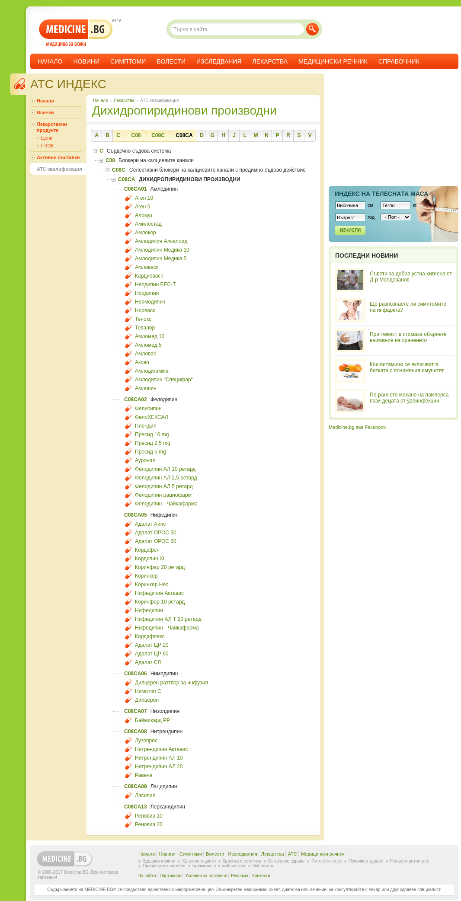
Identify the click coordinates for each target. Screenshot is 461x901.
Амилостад (148, 224)
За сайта (147, 875)
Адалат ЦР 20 (151, 645)
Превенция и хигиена (164, 865)
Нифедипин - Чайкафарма (167, 628)
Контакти (261, 875)
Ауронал (145, 460)
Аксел (142, 362)
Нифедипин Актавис (159, 593)
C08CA (184, 135)
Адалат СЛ (148, 662)
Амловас (145, 354)
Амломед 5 (148, 345)
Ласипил (145, 795)
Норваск (145, 310)
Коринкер (146, 576)
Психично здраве (366, 861)
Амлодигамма (151, 371)
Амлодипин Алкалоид (161, 241)
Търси (312, 29)
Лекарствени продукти (52, 127)
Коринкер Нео (152, 584)
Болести (171, 61)
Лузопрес (146, 741)
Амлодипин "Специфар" (164, 380)
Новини (86, 61)
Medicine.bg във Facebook (357, 427)
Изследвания (219, 61)
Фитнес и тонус (326, 861)
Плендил (146, 426)
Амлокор (145, 233)
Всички (45, 112)
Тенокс (143, 319)
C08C (158, 135)
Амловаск (146, 267)
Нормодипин (150, 302)
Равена (144, 775)
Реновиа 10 (149, 816)
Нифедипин (149, 610)
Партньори (170, 875)
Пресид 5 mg (150, 452)
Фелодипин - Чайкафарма (166, 504)
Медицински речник (333, 61)
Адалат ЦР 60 (151, 654)
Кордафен (147, 550)
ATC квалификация (59, 169)
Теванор (145, 328)
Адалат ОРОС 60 (155, 541)
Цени (46, 138)
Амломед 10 (149, 336)
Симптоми (128, 61)
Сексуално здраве (286, 861)
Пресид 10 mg (152, 434)
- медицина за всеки (76, 33)
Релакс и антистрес (409, 861)
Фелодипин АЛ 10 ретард (165, 469)
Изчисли (350, 230)
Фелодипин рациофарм (163, 495)
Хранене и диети (199, 861)
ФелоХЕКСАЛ (151, 417)
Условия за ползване (206, 875)
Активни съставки (58, 157)
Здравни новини (159, 861)
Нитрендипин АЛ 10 (159, 758)
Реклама (239, 875)
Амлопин (146, 388)
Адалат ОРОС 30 (155, 533)
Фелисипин (148, 409)
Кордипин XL (150, 559)
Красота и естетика (242, 861)
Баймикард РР (152, 720)
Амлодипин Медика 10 (162, 250)
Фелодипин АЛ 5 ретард (164, 486)
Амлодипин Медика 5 (160, 259)
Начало (50, 61)
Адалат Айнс (150, 524)
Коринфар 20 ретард (160, 567)
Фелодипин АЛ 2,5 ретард (166, 478)
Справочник (398, 61)
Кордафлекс (149, 636)
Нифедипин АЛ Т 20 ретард (168, 619)
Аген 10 (144, 198)
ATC (292, 853)
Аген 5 (142, 207)
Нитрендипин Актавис (161, 749)
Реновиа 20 (149, 824)
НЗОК (47, 145)
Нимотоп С (148, 691)
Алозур (143, 215)
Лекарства (270, 61)
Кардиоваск (149, 276)
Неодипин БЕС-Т (155, 284)
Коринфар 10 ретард (160, 602)
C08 (136, 135)
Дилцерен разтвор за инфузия (171, 683)
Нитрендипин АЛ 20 (159, 767)
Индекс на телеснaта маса (381, 193)
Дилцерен (147, 700)
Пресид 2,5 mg (152, 443)
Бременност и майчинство (218, 865)
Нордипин (147, 293)
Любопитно (263, 865)
